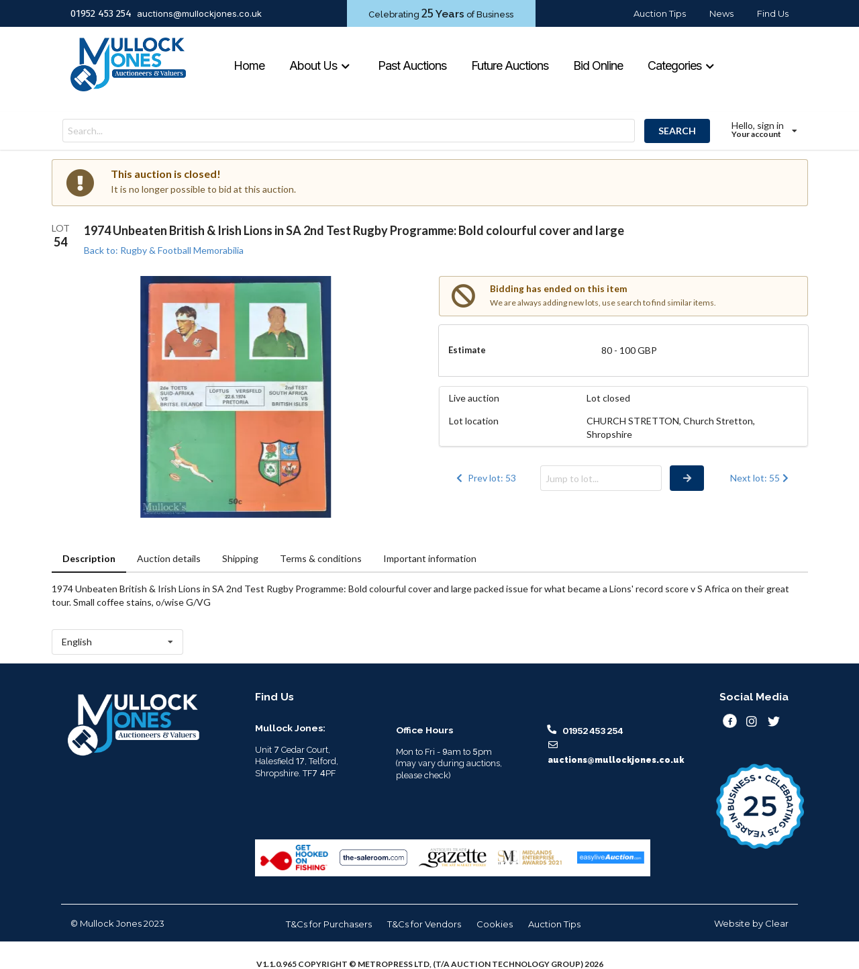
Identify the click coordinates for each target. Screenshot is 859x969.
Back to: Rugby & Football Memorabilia (164, 250)
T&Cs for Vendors (424, 924)
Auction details (169, 558)
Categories (681, 65)
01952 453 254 (101, 13)
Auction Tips (660, 13)
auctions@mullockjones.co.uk (199, 13)
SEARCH (677, 130)
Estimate (467, 349)
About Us (319, 65)
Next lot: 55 (760, 477)
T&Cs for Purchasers (329, 924)
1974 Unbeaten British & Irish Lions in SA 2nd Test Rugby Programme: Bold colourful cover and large (354, 230)
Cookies (494, 924)
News (721, 13)
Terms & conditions (321, 558)
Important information (429, 558)
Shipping (240, 558)
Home (249, 65)
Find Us (773, 13)
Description (88, 558)
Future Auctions (509, 65)
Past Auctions (412, 65)
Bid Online (598, 65)
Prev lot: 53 (485, 477)
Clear (777, 923)
